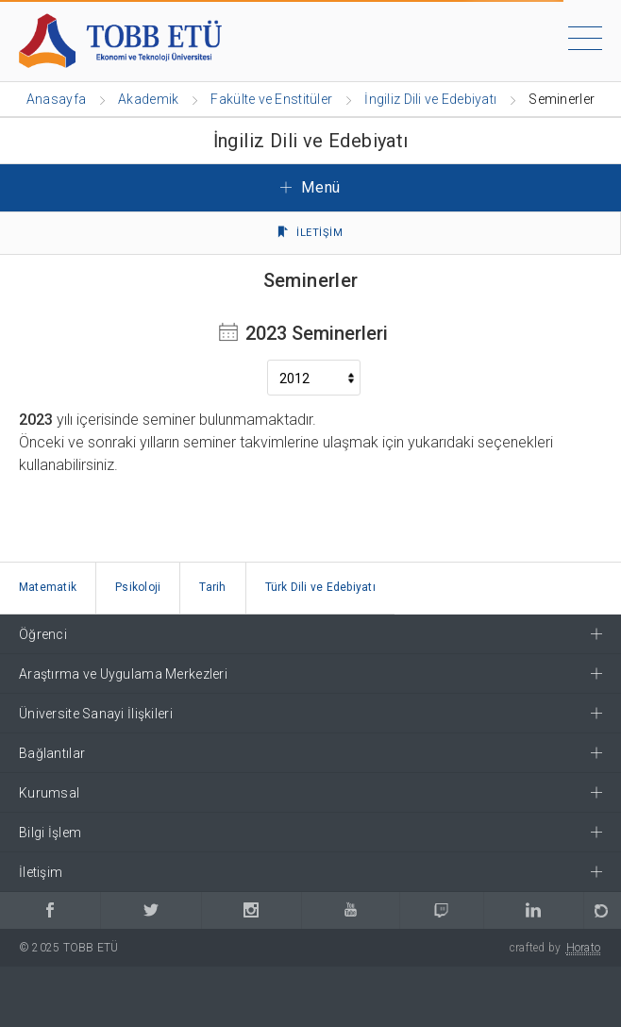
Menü (310, 187)
